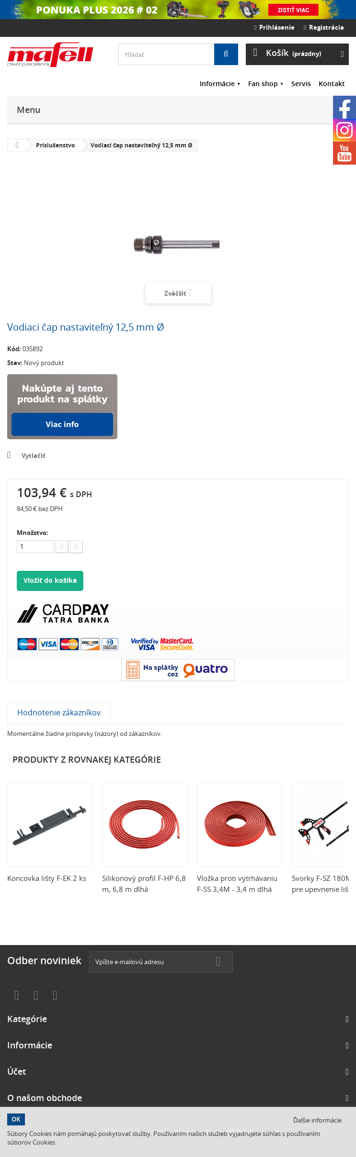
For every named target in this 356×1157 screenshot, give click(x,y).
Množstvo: (32, 532)
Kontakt (332, 83)
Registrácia (324, 27)
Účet (16, 1071)
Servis (301, 83)
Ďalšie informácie (317, 1120)
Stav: (15, 362)
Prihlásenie (274, 27)
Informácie (217, 83)
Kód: (14, 349)
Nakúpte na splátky (62, 406)
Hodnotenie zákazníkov (59, 712)
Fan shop (263, 83)
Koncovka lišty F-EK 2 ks (46, 878)
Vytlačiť (34, 455)
